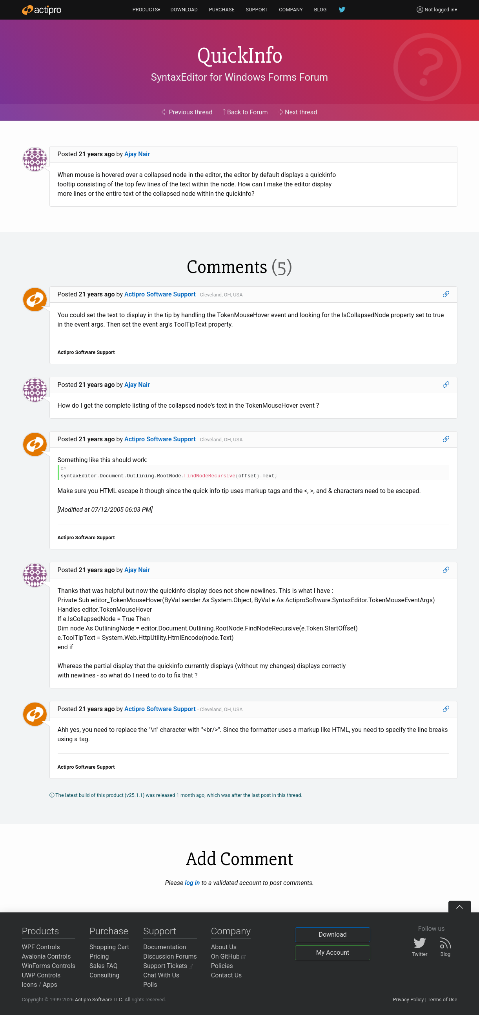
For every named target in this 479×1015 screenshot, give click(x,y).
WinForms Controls (49, 966)
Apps (50, 984)
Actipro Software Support (160, 294)
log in (192, 883)
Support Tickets (168, 966)
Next (297, 112)
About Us (224, 947)
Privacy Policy (408, 999)
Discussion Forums (170, 956)
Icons (29, 984)
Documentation (164, 947)
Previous (187, 112)
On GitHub (228, 956)
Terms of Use (442, 999)
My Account (333, 952)
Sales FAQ (103, 966)
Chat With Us (161, 975)
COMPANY (291, 10)
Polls (150, 984)
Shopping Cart (109, 947)
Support (159, 931)
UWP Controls (41, 975)
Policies (222, 966)
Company (231, 931)
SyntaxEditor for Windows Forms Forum (239, 77)
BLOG (320, 10)
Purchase (108, 931)
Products (40, 931)
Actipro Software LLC (98, 999)
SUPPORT (257, 10)
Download (332, 934)
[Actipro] (41, 10)
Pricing (99, 956)
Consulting (104, 975)
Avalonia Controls (46, 956)
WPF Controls (41, 947)
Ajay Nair (137, 154)
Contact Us (226, 975)
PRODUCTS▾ (147, 10)
